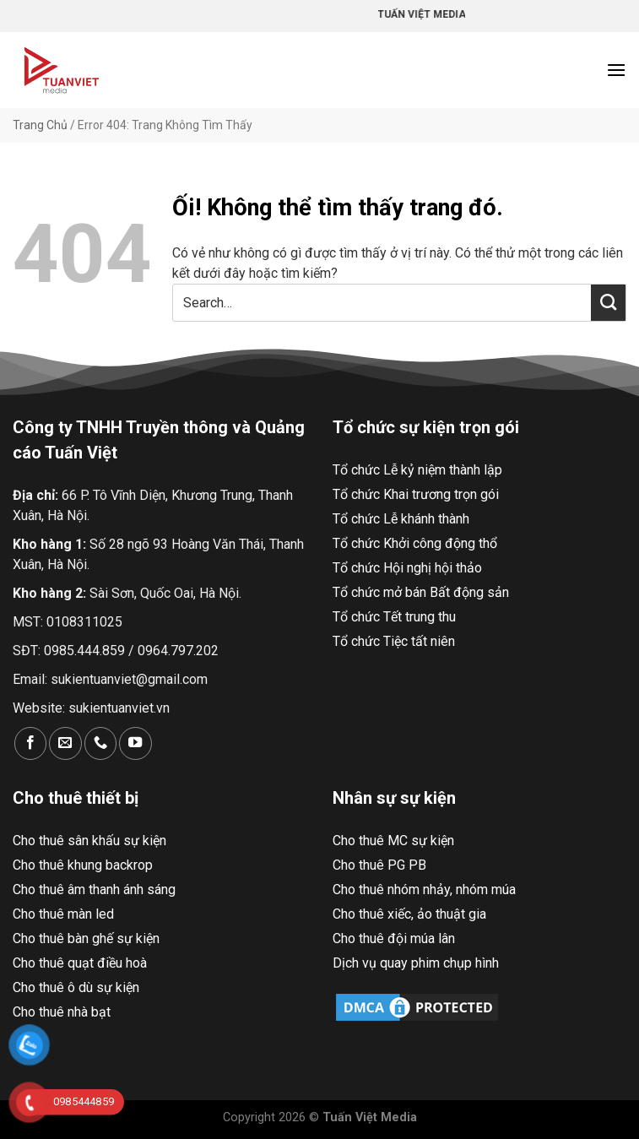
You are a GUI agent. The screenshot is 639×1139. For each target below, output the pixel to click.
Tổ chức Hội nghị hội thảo (407, 568)
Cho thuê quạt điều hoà (80, 963)
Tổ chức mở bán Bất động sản (421, 592)
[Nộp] (608, 302)
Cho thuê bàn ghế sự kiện (86, 938)
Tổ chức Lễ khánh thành (401, 519)
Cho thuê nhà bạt (62, 1012)
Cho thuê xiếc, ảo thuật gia (409, 914)
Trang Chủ (40, 125)
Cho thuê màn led (63, 914)
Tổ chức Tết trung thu (394, 617)
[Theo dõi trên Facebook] (30, 743)
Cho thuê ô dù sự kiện (76, 987)
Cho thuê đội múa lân (394, 938)
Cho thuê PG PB (379, 865)
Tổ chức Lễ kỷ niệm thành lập (417, 470)
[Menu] (616, 69)
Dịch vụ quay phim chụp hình (416, 963)
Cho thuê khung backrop (83, 865)
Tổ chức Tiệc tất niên (394, 641)
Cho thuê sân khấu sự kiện (89, 841)
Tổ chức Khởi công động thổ (415, 543)
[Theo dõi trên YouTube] (135, 743)
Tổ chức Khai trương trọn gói (416, 494)
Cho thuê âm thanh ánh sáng (94, 889)
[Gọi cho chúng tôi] (100, 743)
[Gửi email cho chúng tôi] (65, 743)
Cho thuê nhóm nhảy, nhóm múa (424, 889)
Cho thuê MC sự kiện (393, 841)
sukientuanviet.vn (119, 708)
